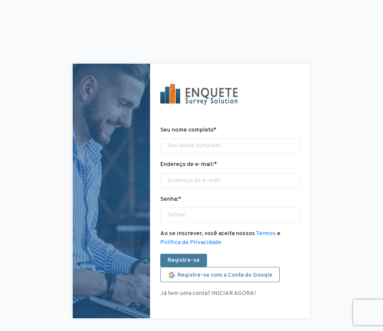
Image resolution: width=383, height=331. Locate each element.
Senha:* (170, 199)
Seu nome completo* (188, 130)
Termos (266, 233)
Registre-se (183, 260)
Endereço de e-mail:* (188, 164)
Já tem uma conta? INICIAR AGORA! (208, 293)
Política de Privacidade (190, 242)
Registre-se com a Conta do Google (219, 275)
